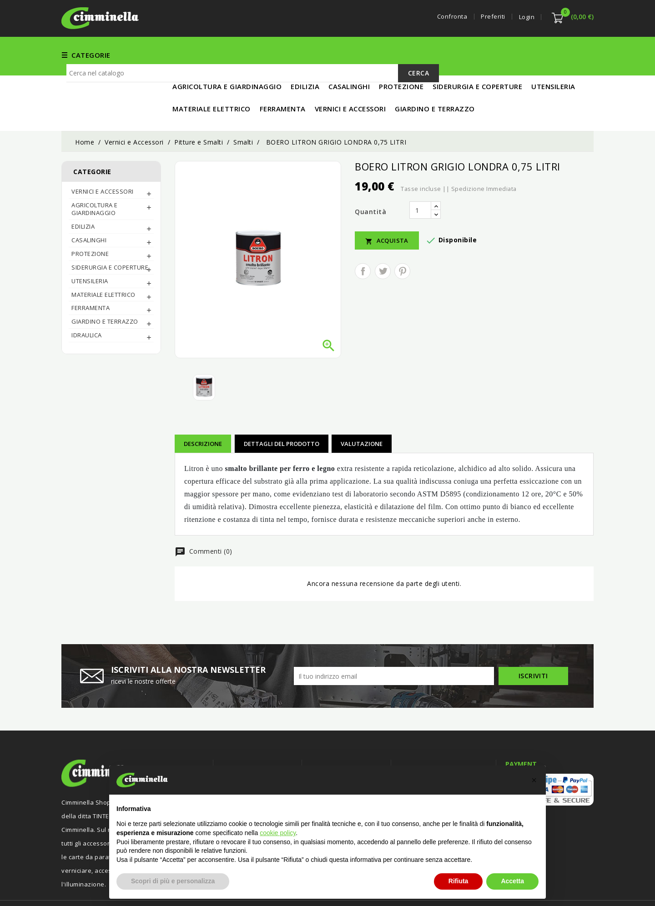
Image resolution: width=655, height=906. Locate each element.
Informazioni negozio (439, 739)
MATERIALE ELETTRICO (506, 54)
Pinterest (402, 241)
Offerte (233, 757)
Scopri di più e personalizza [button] (173, 881)
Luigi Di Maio (575, 887)
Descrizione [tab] (203, 414)
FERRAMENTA (264, 54)
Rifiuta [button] (458, 881)
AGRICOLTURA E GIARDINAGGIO (94, 179)
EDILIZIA (390, 54)
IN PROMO (571, 54)
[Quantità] (420, 180)
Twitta (382, 241)
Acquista (386, 210)
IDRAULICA (86, 305)
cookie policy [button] (278, 832)
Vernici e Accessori (331, 54)
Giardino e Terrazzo (104, 291)
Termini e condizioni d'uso (350, 757)
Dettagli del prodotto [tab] (281, 414)
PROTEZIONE (90, 224)
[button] (534, 780)
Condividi (362, 241)
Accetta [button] (512, 881)
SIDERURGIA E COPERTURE (109, 237)
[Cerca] (252, 86)
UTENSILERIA (435, 54)
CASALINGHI (88, 210)
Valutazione (362, 414)
